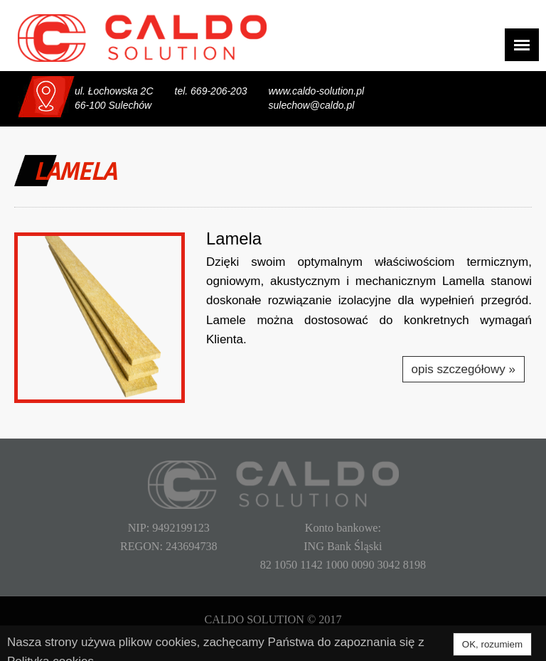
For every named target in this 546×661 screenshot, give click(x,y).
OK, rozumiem (492, 644)
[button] (99, 317)
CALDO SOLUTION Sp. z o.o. (142, 38)
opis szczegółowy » (463, 369)
